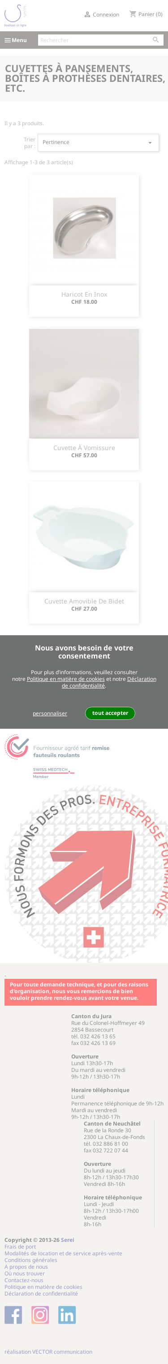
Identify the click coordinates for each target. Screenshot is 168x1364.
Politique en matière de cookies (66, 679)
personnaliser (50, 713)
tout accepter (110, 713)
